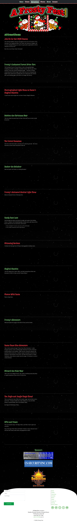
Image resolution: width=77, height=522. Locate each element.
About (49, 2)
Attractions (35, 2)
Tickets (27, 2)
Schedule (53, 496)
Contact (54, 2)
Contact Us (53, 501)
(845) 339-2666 (37, 517)
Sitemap (53, 502)
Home (21, 2)
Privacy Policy (54, 504)
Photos (42, 2)
